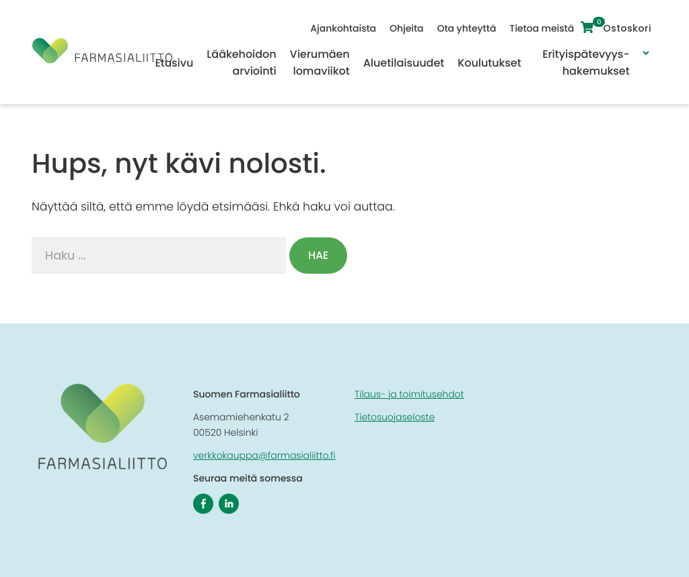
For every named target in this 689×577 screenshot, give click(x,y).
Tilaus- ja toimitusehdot (409, 394)
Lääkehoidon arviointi (241, 62)
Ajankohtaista (346, 28)
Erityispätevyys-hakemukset (585, 62)
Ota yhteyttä (469, 28)
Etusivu (174, 63)
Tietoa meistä (545, 28)
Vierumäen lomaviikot (320, 62)
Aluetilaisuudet (403, 63)
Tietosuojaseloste (395, 417)
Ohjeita (409, 28)
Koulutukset (489, 63)
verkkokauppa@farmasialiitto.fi (264, 455)
